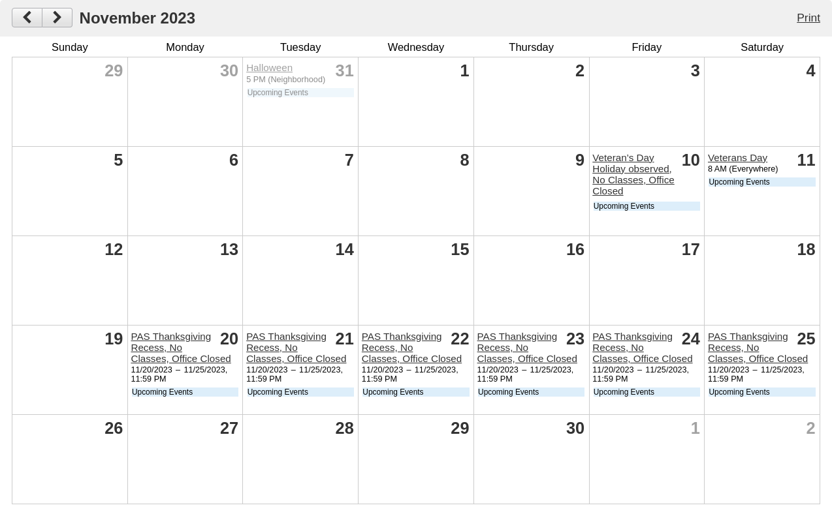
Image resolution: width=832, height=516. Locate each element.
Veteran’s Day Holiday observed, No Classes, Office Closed (633, 174)
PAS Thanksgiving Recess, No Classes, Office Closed (181, 347)
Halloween (269, 67)
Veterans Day (737, 157)
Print (808, 17)
